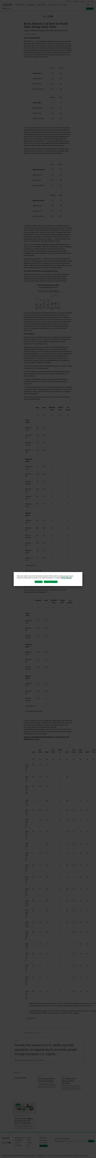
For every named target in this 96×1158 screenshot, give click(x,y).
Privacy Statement (66, 577)
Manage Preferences (51, 581)
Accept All (39, 581)
